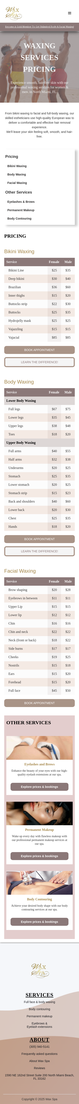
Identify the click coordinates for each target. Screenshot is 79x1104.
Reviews (39, 1068)
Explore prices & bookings (39, 786)
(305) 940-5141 (39, 1046)
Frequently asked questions (39, 1054)
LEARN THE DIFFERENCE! (39, 362)
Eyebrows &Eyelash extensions (39, 1025)
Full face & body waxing (39, 1002)
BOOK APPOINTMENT (39, 350)
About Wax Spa (39, 1061)
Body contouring (39, 1009)
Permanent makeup (39, 1016)
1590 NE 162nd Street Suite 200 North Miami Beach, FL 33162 (39, 1077)
